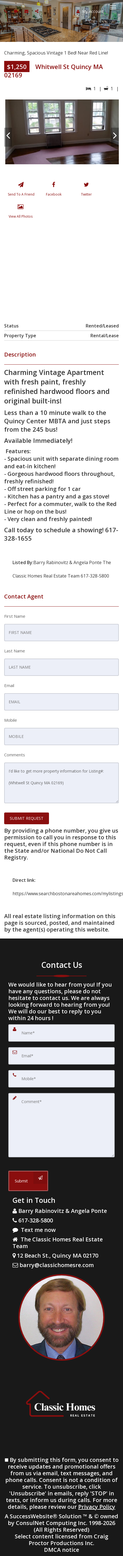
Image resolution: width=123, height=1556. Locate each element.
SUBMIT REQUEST (26, 818)
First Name (14, 616)
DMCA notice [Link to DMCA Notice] (61, 1549)
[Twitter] (86, 190)
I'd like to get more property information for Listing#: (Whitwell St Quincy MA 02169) (61, 782)
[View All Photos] (20, 212)
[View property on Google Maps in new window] (61, 269)
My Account (90, 11)
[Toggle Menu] (113, 7)
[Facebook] (53, 190)
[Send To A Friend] (20, 190)
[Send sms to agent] (16, 11)
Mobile (10, 720)
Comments (14, 754)
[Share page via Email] (37, 11)
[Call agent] (6, 11)
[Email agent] (27, 11)
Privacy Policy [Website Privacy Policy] (96, 1506)
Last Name (14, 651)
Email (9, 685)
